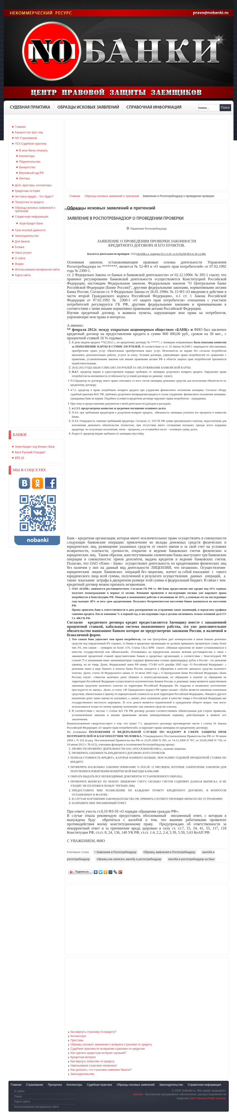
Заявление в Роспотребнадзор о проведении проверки (125, 218)
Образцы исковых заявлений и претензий (112, 196)
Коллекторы (78, 1036)
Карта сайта (22, 1101)
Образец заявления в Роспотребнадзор (169, 852)
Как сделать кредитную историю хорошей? (99, 1053)
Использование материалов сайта (36, 1106)
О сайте (19, 1091)
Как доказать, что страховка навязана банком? (101, 1069)
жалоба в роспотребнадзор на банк (191, 859)
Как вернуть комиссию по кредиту (93, 1061)
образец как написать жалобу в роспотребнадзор (129, 859)
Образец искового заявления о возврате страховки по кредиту (111, 1044)
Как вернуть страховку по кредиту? (93, 1032)
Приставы (77, 1040)
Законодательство (82, 1074)
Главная (74, 196)
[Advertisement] (35, 355)
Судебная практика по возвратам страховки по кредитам (108, 1048)
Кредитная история (83, 1057)
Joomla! (138, 1094)
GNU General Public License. (208, 1098)
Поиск (225, 107)
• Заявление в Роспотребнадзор (115, 852)
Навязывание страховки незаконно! (94, 1065)
